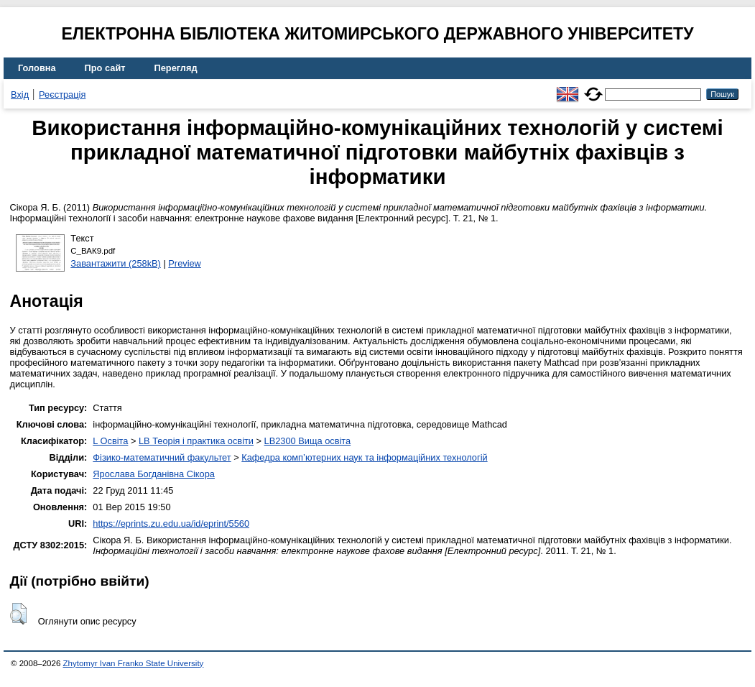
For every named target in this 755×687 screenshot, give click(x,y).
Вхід (20, 94)
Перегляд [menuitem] (176, 68)
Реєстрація (62, 94)
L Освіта (110, 440)
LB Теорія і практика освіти (196, 440)
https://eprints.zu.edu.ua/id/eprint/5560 (171, 523)
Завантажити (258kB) (115, 263)
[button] (18, 613)
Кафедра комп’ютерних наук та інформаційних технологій (364, 457)
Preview (184, 263)
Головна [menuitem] (37, 68)
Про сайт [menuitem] (105, 68)
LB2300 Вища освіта (307, 440)
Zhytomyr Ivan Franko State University (133, 663)
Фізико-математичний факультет (162, 457)
